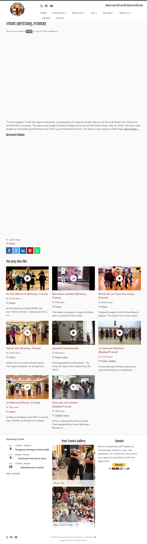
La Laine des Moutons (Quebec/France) (111, 350)
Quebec (112, 360)
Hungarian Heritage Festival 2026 (32, 449)
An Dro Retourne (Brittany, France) (27, 294)
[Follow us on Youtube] (52, 6)
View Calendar (13, 473)
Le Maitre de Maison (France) (23, 402)
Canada (58, 415)
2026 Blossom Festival (32, 467)
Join (94, 12)
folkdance (53, 31)
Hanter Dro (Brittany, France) (23, 348)
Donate (46, 18)
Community (59, 12)
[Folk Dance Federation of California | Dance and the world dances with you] (17, 9)
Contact (60, 18)
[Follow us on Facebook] (47, 6)
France (29, 31)
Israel (64, 357)
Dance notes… (131, 128)
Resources (78, 12)
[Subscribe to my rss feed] (42, 6)
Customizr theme (80, 540)
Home (43, 12)
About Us (125, 12)
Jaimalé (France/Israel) (65, 348)
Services (108, 12)
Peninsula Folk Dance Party (32, 458)
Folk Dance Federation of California (70, 537)
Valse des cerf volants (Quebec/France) (65, 404)
